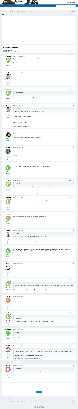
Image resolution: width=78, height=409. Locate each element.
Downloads (9, 8)
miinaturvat (8, 131)
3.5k (8, 68)
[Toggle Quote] (15, 92)
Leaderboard (25, 8)
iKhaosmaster (7, 329)
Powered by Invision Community (39, 407)
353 (8, 275)
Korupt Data (10, 50)
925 (8, 142)
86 (8, 308)
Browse (4, 6)
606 (8, 377)
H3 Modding (17, 51)
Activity (9, 5)
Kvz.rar (14, 62)
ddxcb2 (8, 345)
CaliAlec (8, 230)
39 (8, 258)
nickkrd (8, 214)
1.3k (8, 341)
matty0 (8, 147)
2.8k (8, 84)
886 (8, 159)
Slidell (7, 72)
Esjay (7, 163)
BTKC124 (8, 365)
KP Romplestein (8, 247)
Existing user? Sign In (71, 2)
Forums (3, 8)
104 (8, 357)
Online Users (19, 8)
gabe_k (8, 263)
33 (8, 242)
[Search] (62, 6)
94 (8, 175)
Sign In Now (39, 392)
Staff (14, 8)
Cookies (39, 404)
